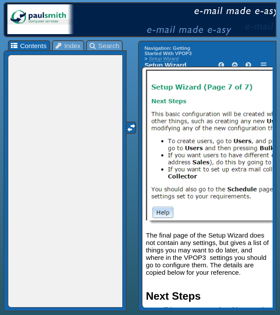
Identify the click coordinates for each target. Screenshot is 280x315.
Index (68, 45)
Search (104, 45)
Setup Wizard (163, 58)
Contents (28, 45)
